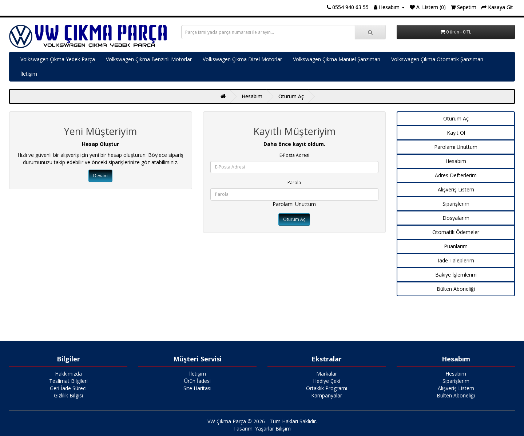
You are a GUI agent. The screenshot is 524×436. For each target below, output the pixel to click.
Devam (100, 176)
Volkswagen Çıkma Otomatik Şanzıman (437, 59)
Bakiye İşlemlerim (456, 274)
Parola (294, 182)
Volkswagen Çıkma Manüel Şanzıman (336, 59)
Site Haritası (197, 388)
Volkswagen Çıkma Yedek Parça (57, 59)
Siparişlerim (455, 203)
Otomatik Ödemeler (455, 232)
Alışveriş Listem (456, 189)
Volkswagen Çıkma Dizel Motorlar (242, 59)
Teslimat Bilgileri (68, 380)
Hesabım (252, 96)
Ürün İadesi (197, 380)
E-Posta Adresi (294, 155)
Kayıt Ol (456, 132)
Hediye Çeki (326, 380)
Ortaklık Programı (326, 388)
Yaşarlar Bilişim (273, 428)
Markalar (326, 373)
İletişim (28, 73)
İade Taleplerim (456, 260)
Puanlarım (456, 246)
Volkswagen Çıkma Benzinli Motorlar (149, 59)
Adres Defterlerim (456, 175)
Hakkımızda (68, 373)
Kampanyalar (326, 395)
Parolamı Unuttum (294, 204)
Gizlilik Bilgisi (68, 395)
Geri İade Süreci (68, 388)
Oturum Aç (291, 96)
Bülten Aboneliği (456, 288)
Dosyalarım (455, 217)
